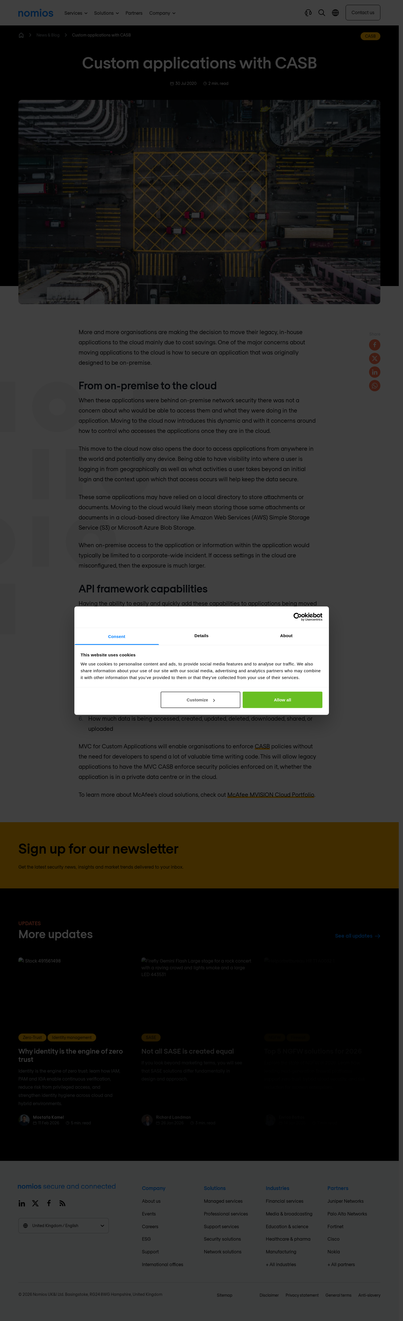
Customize (201, 699)
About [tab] (286, 635)
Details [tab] (202, 635)
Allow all (282, 699)
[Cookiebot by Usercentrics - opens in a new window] (297, 617)
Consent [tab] (116, 636)
